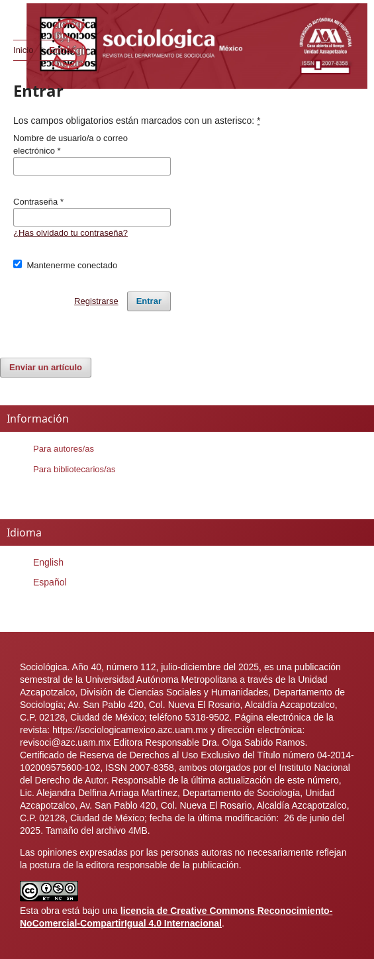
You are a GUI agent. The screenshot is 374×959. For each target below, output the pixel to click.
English (48, 562)
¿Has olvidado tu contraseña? (70, 233)
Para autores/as (63, 449)
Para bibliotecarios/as (74, 469)
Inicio (23, 50)
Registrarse (96, 301)
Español (50, 582)
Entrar (149, 301)
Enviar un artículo (45, 367)
